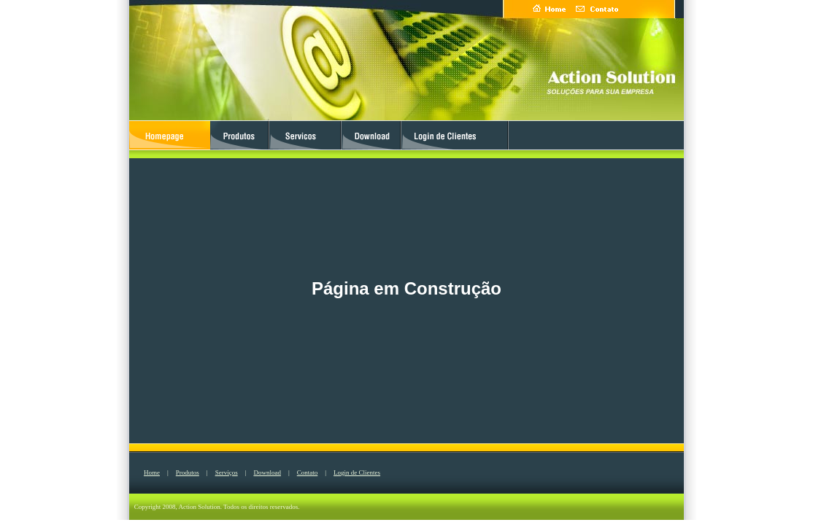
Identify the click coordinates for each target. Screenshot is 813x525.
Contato (307, 472)
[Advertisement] (58, 260)
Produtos (187, 472)
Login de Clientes (357, 472)
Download (267, 472)
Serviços (226, 472)
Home (152, 472)
